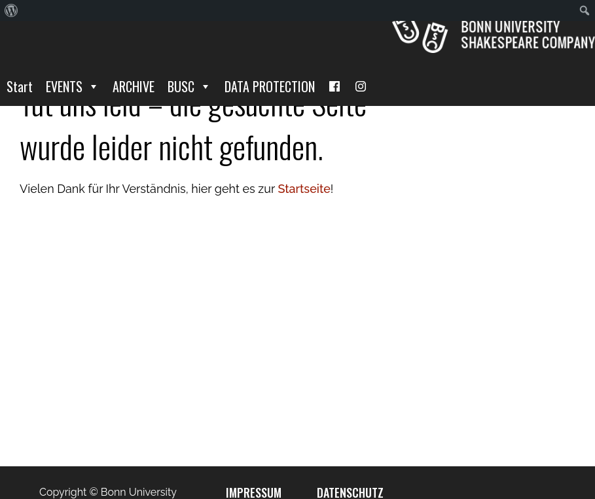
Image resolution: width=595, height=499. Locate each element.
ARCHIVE (133, 86)
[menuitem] (11, 10)
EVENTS (72, 86)
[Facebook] (334, 86)
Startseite (304, 189)
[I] (361, 86)
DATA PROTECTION (270, 86)
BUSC (189, 86)
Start (20, 86)
